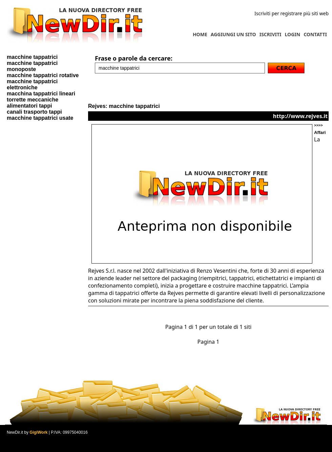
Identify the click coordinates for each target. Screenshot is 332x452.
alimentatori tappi (29, 106)
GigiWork (38, 432)
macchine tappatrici (32, 57)
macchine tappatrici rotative (43, 75)
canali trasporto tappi (34, 112)
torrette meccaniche (32, 100)
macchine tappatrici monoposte (32, 66)
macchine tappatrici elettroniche (32, 84)
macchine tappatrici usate (40, 118)
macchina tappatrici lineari (41, 93)
